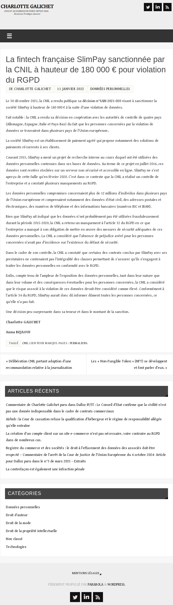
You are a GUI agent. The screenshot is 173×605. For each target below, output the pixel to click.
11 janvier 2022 (70, 89)
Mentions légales (85, 573)
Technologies (16, 547)
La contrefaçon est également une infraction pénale (45, 469)
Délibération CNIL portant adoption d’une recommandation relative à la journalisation (39, 364)
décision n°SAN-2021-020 (101, 101)
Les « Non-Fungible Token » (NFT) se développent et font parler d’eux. (129, 364)
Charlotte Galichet (32, 89)
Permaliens (78, 343)
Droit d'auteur (17, 515)
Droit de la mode (18, 523)
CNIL (25, 343)
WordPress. (116, 584)
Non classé (14, 539)
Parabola (95, 584)
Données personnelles (110, 89)
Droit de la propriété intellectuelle (31, 531)
